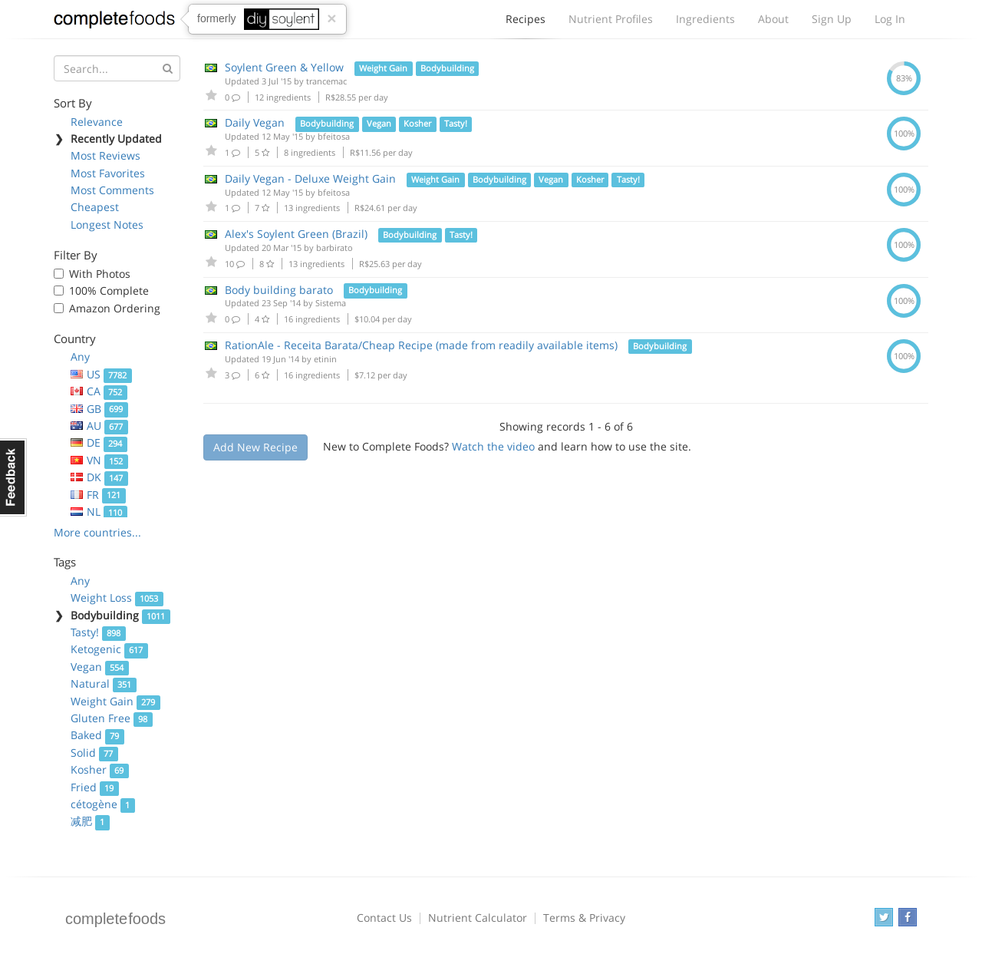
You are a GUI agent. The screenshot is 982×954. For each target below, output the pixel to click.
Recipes (525, 23)
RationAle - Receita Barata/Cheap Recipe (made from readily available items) (421, 345)
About (773, 19)
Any (80, 356)
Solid (94, 752)
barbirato (334, 247)
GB (99, 408)
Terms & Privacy (584, 917)
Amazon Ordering (114, 308)
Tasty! (98, 632)
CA (99, 391)
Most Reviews (105, 155)
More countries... (97, 532)
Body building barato (279, 289)
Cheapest (95, 207)
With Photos (99, 273)
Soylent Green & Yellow (284, 67)
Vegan (100, 666)
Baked (97, 735)
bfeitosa (334, 136)
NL (99, 511)
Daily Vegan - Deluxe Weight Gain (310, 178)
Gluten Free (112, 718)
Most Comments (112, 190)
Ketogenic (109, 649)
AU (99, 425)
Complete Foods (114, 22)
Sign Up (832, 19)
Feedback (13, 477)
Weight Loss (117, 597)
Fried (95, 787)
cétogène (103, 804)
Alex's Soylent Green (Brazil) (296, 233)
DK (99, 477)
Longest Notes (107, 224)
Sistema (330, 303)
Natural (104, 683)
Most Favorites (108, 173)
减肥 (90, 821)
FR (98, 494)
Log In (890, 19)
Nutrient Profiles (610, 19)
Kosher (100, 769)
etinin (325, 359)
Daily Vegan (255, 122)
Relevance (97, 121)
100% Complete (109, 290)
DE (99, 442)
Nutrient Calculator (477, 917)
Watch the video (493, 446)
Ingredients (705, 19)
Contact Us (384, 917)
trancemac (326, 81)
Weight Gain (115, 701)
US (101, 374)
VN (99, 460)
